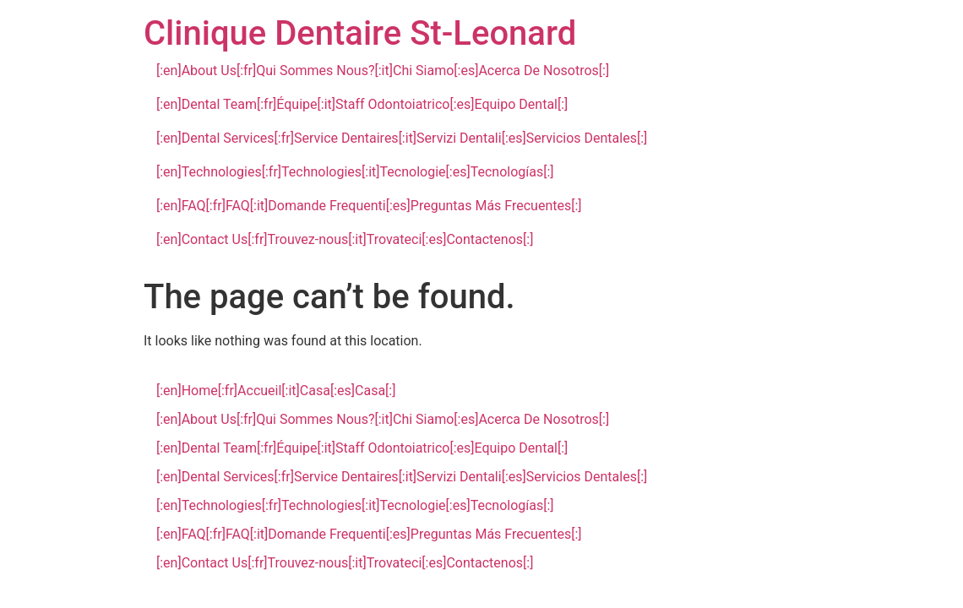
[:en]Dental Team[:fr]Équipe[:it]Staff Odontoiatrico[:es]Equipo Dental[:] (362, 104)
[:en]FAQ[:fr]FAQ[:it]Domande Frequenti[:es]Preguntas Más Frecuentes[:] (369, 206)
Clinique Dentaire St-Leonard (360, 33)
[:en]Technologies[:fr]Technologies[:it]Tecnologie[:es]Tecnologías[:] (355, 172)
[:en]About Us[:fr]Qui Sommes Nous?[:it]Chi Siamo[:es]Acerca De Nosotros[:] (382, 70)
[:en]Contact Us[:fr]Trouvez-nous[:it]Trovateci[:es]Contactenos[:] (344, 239)
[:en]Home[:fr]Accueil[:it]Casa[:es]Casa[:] (275, 391)
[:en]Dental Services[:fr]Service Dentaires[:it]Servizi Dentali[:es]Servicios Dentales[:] (401, 138)
